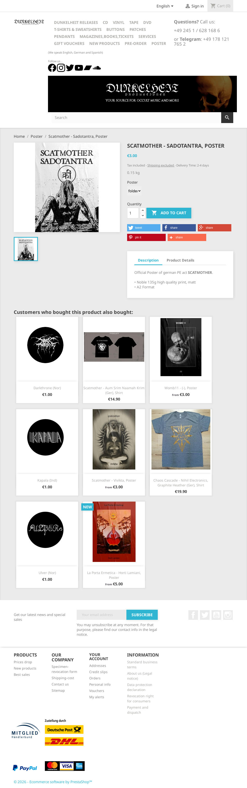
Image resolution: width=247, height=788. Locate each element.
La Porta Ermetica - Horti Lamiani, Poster (114, 575)
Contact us (60, 684)
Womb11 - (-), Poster (181, 388)
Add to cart (168, 213)
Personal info (99, 684)
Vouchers (96, 690)
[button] (143, 227)
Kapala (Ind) (47, 480)
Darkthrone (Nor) (47, 388)
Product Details (180, 260)
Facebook (193, 615)
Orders (95, 678)
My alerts (96, 697)
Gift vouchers (69, 43)
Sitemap (58, 690)
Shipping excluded (161, 165)
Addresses (97, 665)
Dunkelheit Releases (76, 22)
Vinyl (118, 22)
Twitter (205, 615)
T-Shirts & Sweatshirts (78, 29)
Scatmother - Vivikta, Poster (114, 480)
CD (105, 22)
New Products (104, 43)
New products (25, 668)
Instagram (228, 615)
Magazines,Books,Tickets (107, 36)
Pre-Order (136, 43)
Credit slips (98, 672)
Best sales (22, 674)
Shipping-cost (63, 678)
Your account (98, 657)
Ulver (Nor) (47, 572)
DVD (147, 22)
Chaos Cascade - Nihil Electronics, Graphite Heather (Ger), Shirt (180, 482)
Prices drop (23, 662)
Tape (133, 22)
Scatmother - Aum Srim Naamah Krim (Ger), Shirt (113, 390)
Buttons (115, 29)
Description (148, 260)
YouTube (216, 615)
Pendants (64, 36)
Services (147, 36)
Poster (158, 43)
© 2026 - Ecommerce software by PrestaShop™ (53, 781)
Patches (138, 29)
